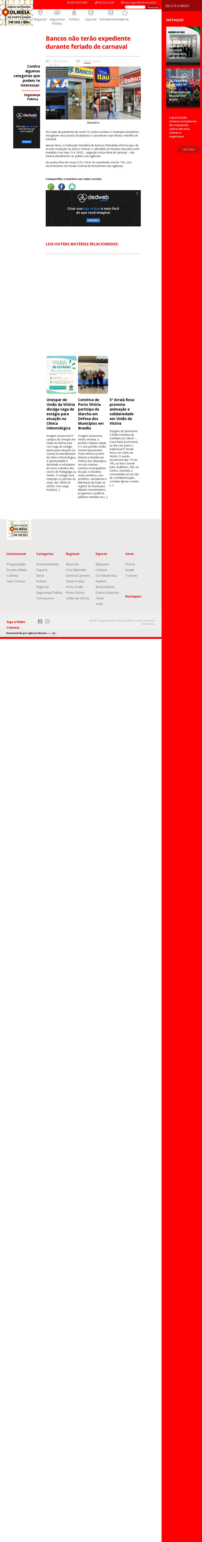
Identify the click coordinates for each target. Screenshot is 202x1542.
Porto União (74, 587)
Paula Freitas (75, 581)
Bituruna (72, 564)
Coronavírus (45, 598)
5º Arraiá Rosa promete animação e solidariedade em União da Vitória (122, 411)
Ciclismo (101, 570)
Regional (40, 19)
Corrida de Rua (106, 575)
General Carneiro (78, 575)
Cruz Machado (76, 570)
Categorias (44, 554)
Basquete (102, 564)
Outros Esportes (107, 592)
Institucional (16, 554)
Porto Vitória (75, 592)
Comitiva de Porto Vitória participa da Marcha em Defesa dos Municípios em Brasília (91, 413)
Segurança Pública (57, 21)
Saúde (129, 570)
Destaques (133, 596)
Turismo (131, 575)
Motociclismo (105, 587)
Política (74, 19)
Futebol (101, 581)
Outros (97, 61)
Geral (124, 19)
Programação (16, 564)
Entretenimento (110, 19)
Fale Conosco (16, 581)
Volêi (99, 604)
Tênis (100, 598)
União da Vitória (77, 598)
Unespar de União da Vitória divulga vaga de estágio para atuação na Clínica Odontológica (60, 413)
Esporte (91, 19)
